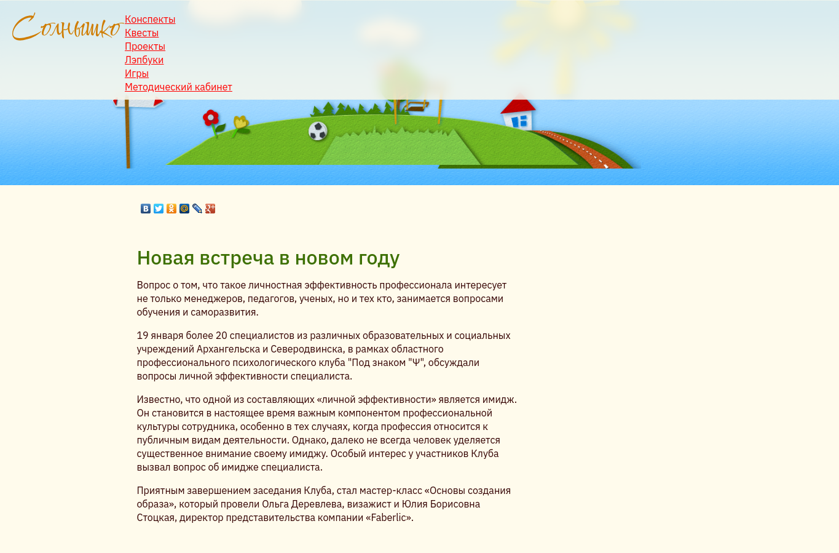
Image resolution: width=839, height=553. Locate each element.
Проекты (145, 46)
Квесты (142, 32)
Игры (137, 73)
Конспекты (150, 19)
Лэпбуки (144, 60)
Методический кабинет (178, 87)
